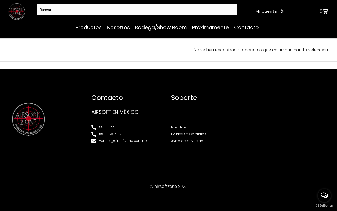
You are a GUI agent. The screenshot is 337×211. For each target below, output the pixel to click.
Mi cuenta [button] (270, 11)
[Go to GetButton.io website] (324, 205)
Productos (89, 27)
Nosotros (118, 27)
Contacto (246, 27)
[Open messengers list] (324, 195)
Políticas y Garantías (188, 134)
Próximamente (210, 27)
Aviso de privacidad (188, 141)
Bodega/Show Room (161, 27)
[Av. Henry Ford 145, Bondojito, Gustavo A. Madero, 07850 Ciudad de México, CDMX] (288, 119)
